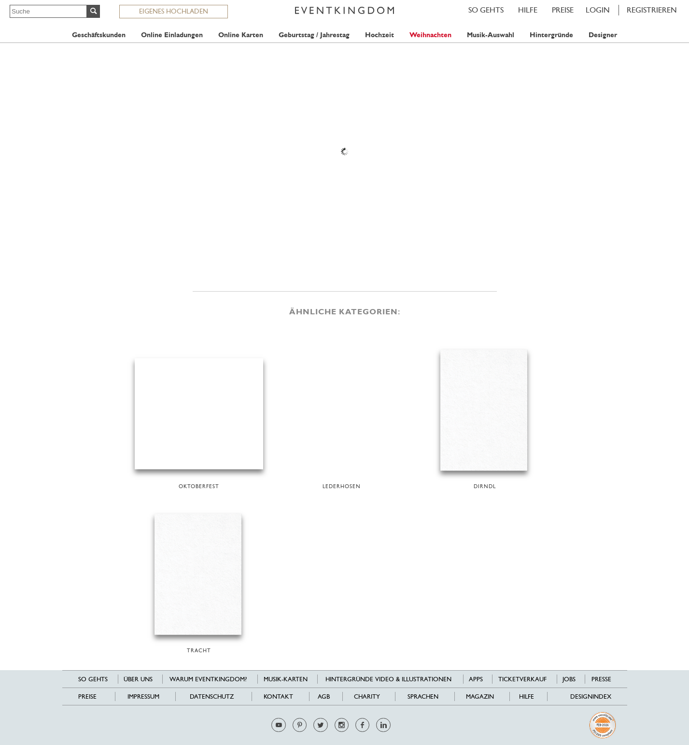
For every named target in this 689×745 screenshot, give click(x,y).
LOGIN (598, 9)
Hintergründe (551, 35)
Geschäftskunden (99, 35)
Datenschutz (212, 696)
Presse (601, 679)
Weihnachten (430, 35)
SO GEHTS (486, 9)
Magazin (480, 696)
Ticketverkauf (522, 679)
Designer (603, 35)
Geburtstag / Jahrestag (314, 35)
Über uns (138, 679)
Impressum (143, 696)
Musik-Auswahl (490, 35)
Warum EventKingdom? (208, 679)
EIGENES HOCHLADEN (173, 11)
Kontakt (278, 696)
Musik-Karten (286, 679)
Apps (476, 679)
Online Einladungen (172, 35)
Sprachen (423, 696)
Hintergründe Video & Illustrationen (388, 679)
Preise (563, 9)
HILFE (527, 9)
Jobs (569, 679)
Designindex (590, 696)
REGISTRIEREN (652, 9)
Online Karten (240, 35)
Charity (367, 696)
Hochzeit (379, 35)
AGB (324, 696)
